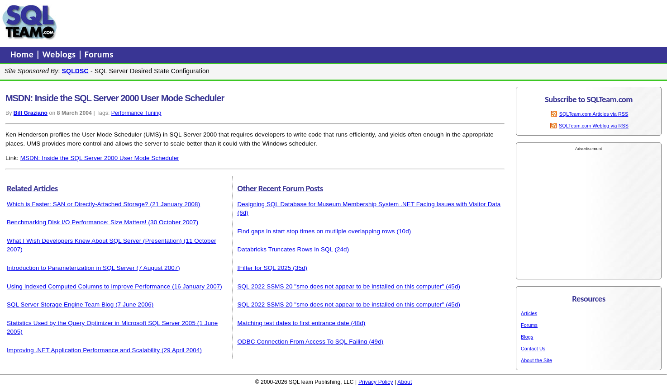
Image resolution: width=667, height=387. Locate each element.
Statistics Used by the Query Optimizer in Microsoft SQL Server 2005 (101, 323)
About (404, 382)
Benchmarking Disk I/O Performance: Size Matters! (77, 222)
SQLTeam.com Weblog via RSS (594, 125)
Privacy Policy (375, 382)
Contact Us (533, 348)
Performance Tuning (136, 113)
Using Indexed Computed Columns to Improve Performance (88, 286)
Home (23, 54)
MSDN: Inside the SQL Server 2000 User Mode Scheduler (99, 158)
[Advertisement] (232, 22)
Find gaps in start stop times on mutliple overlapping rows (316, 231)
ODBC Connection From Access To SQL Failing (302, 341)
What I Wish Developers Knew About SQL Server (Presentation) (94, 240)
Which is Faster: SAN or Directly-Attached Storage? (77, 204)
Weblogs (60, 54)
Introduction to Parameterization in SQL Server (71, 267)
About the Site (536, 360)
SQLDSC (75, 71)
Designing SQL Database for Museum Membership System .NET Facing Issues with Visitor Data (369, 204)
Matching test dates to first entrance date (293, 323)
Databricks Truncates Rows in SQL (285, 249)
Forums (99, 54)
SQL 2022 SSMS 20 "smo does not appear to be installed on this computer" (341, 286)
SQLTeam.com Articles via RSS (594, 114)
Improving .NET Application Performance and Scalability (83, 350)
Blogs (527, 337)
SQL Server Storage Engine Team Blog (60, 304)
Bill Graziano (31, 113)
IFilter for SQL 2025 (264, 267)
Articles (529, 313)
